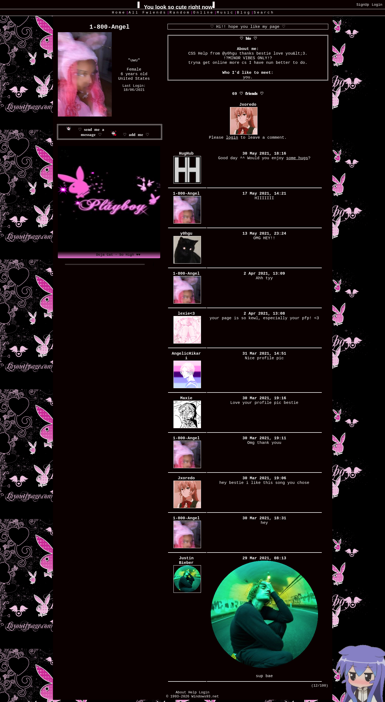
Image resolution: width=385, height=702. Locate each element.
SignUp (362, 5)
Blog (244, 13)
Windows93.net (205, 696)
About (181, 692)
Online (203, 13)
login (232, 137)
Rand (180, 13)
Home (119, 13)
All (148, 13)
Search (264, 13)
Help (192, 692)
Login (377, 5)
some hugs (297, 158)
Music (225, 13)
